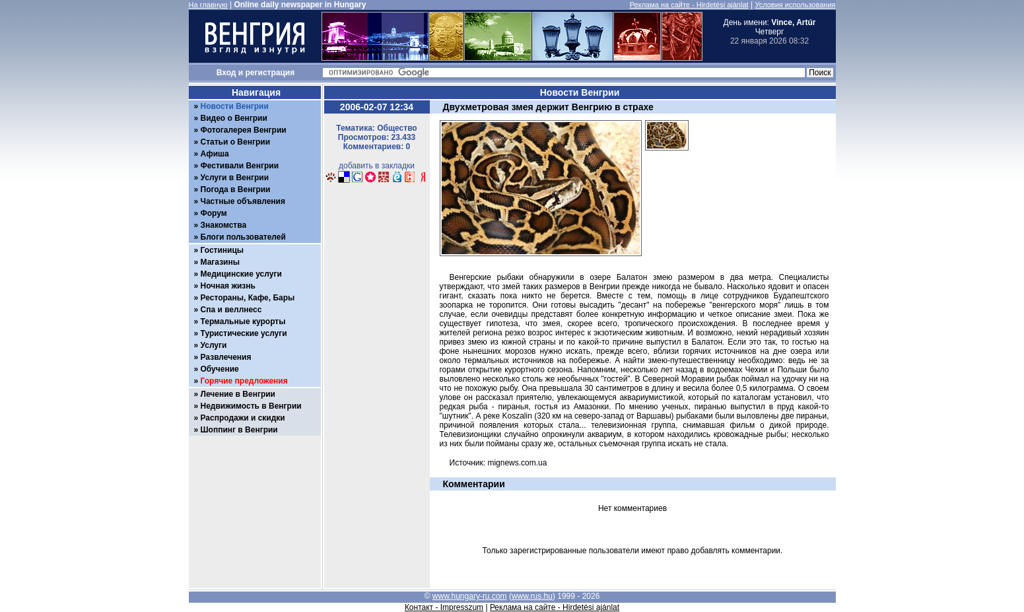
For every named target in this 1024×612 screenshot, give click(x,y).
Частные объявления (243, 201)
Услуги (214, 345)
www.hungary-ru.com (469, 596)
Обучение (220, 369)
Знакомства (224, 225)
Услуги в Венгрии (235, 177)
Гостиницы (222, 250)
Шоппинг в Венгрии (239, 429)
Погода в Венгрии (236, 189)
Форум (214, 213)
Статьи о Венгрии (236, 142)
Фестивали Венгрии (240, 165)
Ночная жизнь (228, 285)
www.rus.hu (532, 596)
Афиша (215, 153)
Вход (226, 72)
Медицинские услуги (241, 274)
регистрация (270, 72)
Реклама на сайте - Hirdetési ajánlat (689, 5)
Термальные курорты (243, 321)
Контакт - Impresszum (444, 607)
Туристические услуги (244, 333)
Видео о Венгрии (234, 118)
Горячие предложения (244, 381)
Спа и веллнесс (231, 309)
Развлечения (226, 357)
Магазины (220, 262)
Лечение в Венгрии (238, 394)
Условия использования (795, 5)
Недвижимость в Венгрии (251, 406)
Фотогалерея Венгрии (244, 130)
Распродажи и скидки (243, 418)
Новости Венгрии (235, 106)
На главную (208, 5)
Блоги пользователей (243, 237)
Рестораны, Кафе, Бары (248, 297)
